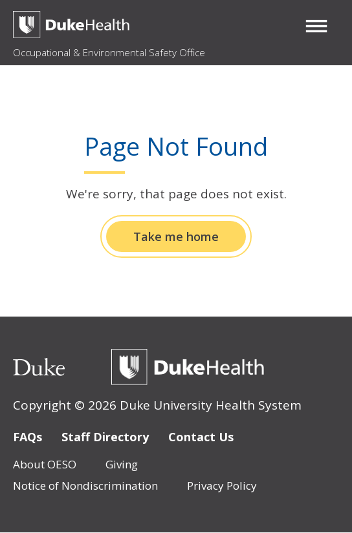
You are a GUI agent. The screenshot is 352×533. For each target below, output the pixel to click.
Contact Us (201, 436)
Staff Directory (105, 436)
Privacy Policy (222, 485)
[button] (316, 26)
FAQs (27, 436)
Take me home (176, 236)
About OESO (44, 464)
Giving (121, 464)
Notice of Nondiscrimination (85, 485)
